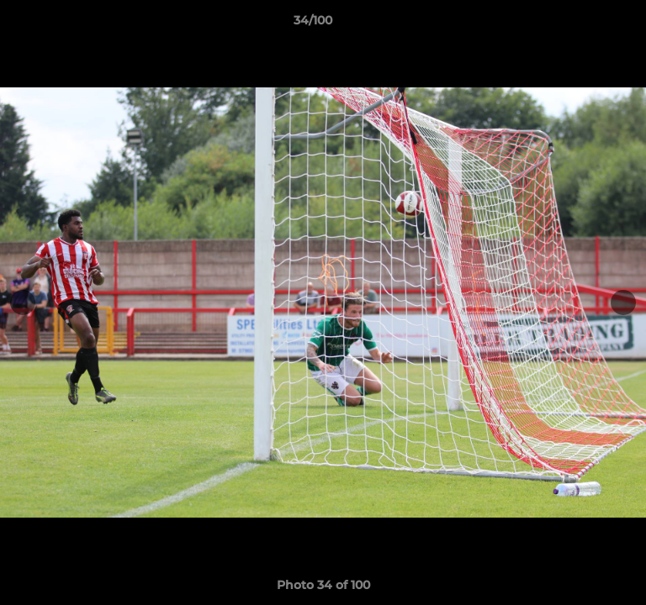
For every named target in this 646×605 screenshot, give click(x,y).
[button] (585, 24)
